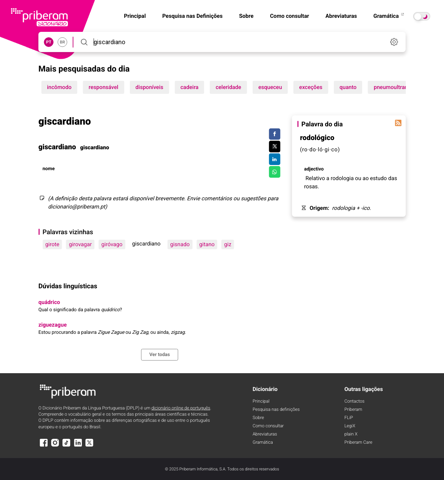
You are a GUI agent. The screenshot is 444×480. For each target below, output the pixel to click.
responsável (104, 87)
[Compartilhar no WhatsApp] (274, 172)
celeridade (228, 87)
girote (52, 244)
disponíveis (149, 87)
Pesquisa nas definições (276, 409)
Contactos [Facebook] (355, 401)
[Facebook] (43, 446)
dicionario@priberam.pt (76, 206)
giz (227, 244)
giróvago (112, 244)
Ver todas (159, 354)
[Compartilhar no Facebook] (274, 134)
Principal (261, 401)
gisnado (180, 244)
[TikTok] (66, 446)
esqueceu (270, 87)
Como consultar (289, 16)
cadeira (189, 87)
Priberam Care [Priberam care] (358, 442)
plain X (351, 434)
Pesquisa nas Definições (192, 16)
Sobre (246, 16)
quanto (348, 87)
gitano (207, 244)
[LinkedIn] (78, 446)
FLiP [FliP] (349, 417)
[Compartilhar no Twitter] (274, 146)
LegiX (350, 426)
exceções (311, 87)
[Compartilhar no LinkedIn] (274, 159)
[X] (89, 446)
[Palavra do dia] (398, 122)
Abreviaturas (341, 16)
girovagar (80, 244)
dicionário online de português (181, 408)
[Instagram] (55, 446)
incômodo (59, 87)
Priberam (353, 409)
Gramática (389, 16)
